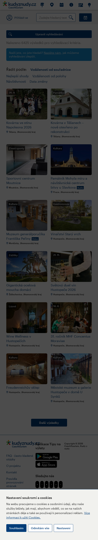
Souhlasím (16, 528)
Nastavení (63, 528)
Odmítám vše (40, 528)
